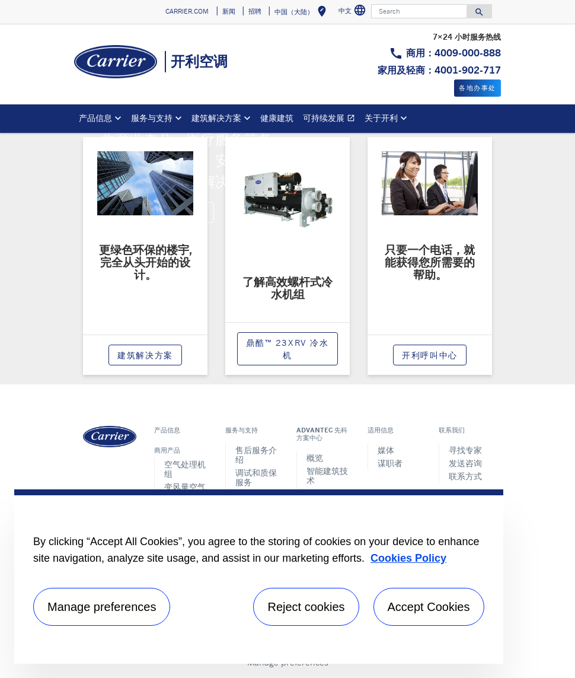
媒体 (386, 450)
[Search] (419, 11)
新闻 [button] (228, 11)
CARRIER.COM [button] (187, 11)
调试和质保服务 (256, 477)
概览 (314, 458)
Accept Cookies (429, 606)
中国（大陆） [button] (302, 13)
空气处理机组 (185, 469)
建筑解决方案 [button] (216, 118)
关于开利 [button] (381, 118)
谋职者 (390, 463)
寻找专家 (465, 450)
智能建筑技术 (327, 475)
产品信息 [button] (95, 118)
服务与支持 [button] (151, 118)
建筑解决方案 (145, 355)
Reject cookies (305, 606)
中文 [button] (353, 12)
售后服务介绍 (256, 454)
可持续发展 (331, 119)
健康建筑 (276, 118)
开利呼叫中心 (430, 355)
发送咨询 (465, 463)
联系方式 (465, 476)
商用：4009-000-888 (453, 53)
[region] (258, 576)
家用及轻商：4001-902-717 (439, 70)
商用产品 (167, 450)
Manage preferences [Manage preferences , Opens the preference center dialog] (101, 606)
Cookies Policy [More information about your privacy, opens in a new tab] (408, 558)
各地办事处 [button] (477, 88)
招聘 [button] (254, 11)
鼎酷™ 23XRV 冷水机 (287, 349)
